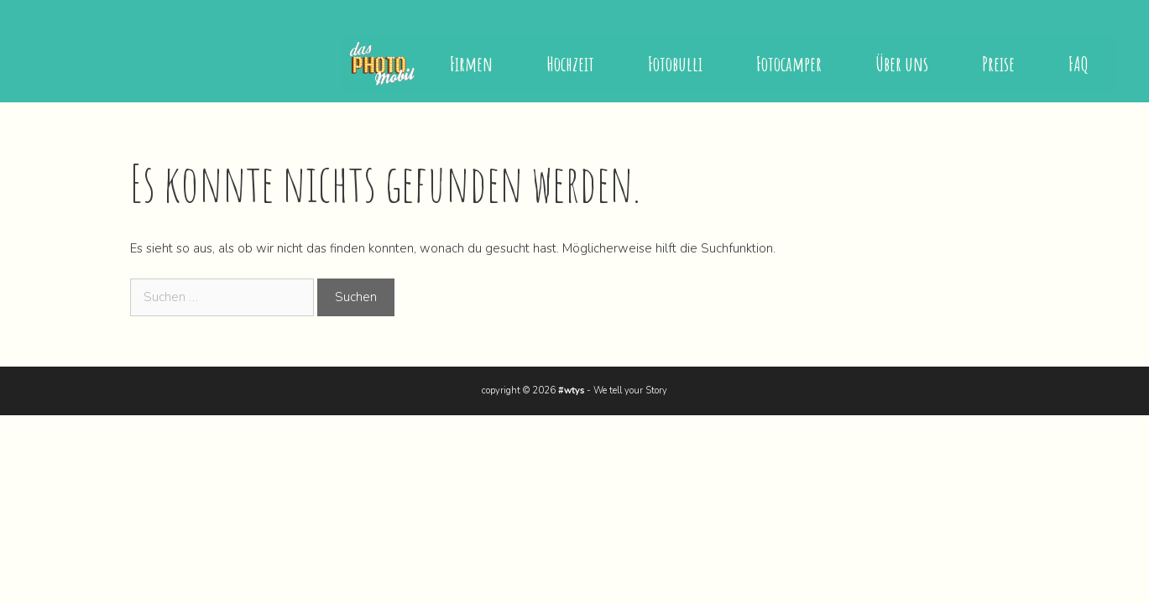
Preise (998, 63)
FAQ (1078, 63)
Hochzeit (570, 63)
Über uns (901, 63)
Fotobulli (675, 63)
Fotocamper (789, 63)
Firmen (471, 63)
